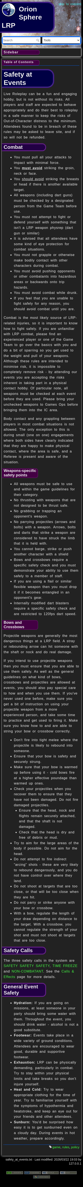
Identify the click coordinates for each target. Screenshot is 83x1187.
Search (38, 40)
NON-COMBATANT (27, 971)
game (56, 1147)
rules (65, 1147)
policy (75, 1147)
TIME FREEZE (65, 966)
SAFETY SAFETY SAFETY (27, 966)
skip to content (70, 4)
